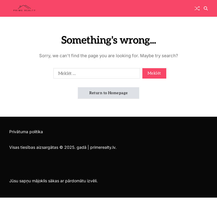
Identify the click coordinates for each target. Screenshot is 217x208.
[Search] (206, 8)
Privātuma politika (26, 131)
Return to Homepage (108, 93)
